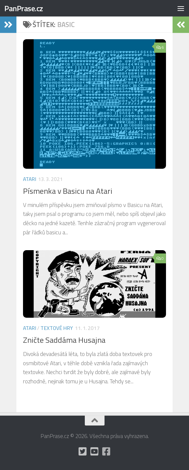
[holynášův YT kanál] (94, 451)
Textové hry (56, 328)
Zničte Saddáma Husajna (64, 340)
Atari (29, 179)
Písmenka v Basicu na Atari (67, 191)
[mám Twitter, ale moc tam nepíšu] (82, 451)
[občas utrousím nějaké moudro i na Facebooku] (106, 451)
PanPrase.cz (23, 8)
